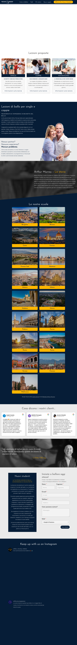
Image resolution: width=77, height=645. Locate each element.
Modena (25, 308)
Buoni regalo (47, 2)
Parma (52, 329)
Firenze (52, 245)
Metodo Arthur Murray (48, 396)
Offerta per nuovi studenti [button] (63, 2)
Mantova (52, 266)
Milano (52, 287)
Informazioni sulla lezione (13, 91)
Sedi (31, 2)
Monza (52, 308)
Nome (44, 484)
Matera (24, 287)
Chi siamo (38, 2)
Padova (24, 329)
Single (13, 76)
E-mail (44, 492)
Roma (25, 350)
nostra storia (35, 396)
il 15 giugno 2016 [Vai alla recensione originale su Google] (35, 416)
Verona (24, 371)
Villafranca (25, 392)
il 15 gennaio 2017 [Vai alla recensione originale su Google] (60, 416)
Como (25, 245)
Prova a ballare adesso (13, 34)
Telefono (45, 499)
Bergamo (25, 224)
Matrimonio (63, 76)
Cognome (59, 484)
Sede (43, 519)
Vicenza (52, 371)
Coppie (38, 76)
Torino (52, 350)
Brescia (52, 224)
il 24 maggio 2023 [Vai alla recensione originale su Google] (10, 416)
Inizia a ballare (23, 2)
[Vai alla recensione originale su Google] (23, 415)
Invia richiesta (65, 527)
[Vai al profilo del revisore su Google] (4, 415)
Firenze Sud (25, 266)
